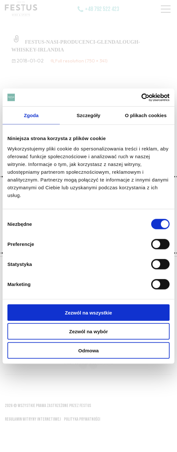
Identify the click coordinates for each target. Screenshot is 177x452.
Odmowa (88, 350)
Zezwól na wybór (88, 331)
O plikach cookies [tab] (146, 115)
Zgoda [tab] (31, 115)
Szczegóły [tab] (88, 115)
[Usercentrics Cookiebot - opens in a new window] (141, 97)
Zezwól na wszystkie (88, 312)
